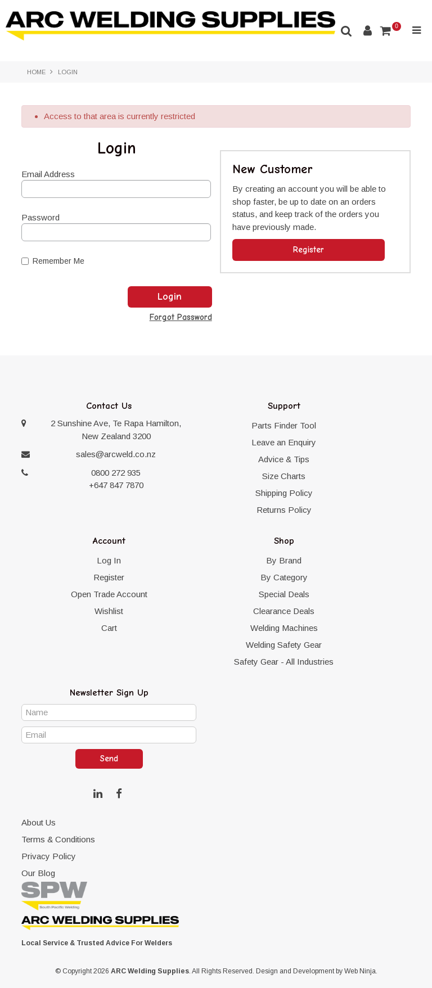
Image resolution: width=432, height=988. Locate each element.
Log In (109, 560)
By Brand (284, 560)
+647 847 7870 (116, 485)
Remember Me (52, 260)
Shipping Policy (284, 493)
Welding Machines (284, 628)
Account (367, 31)
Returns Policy (284, 510)
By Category (284, 577)
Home (36, 72)
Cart (109, 628)
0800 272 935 (116, 472)
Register (308, 250)
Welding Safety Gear (284, 644)
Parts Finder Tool (283, 425)
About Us (38, 822)
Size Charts (283, 476)
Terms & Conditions (58, 839)
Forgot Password (181, 317)
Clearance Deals (283, 611)
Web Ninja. (360, 971)
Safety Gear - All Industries (284, 661)
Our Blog (38, 873)
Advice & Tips (283, 459)
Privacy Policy (48, 856)
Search (346, 31)
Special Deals (284, 594)
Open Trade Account (109, 594)
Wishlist (108, 611)
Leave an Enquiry (283, 442)
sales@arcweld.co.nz (116, 454)
